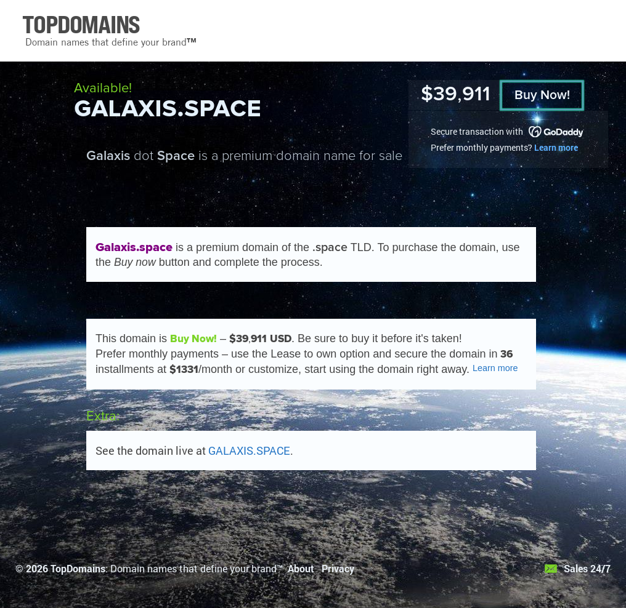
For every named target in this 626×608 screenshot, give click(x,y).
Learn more (556, 147)
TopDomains (78, 568)
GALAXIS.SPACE (249, 450)
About (301, 568)
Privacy (338, 568)
